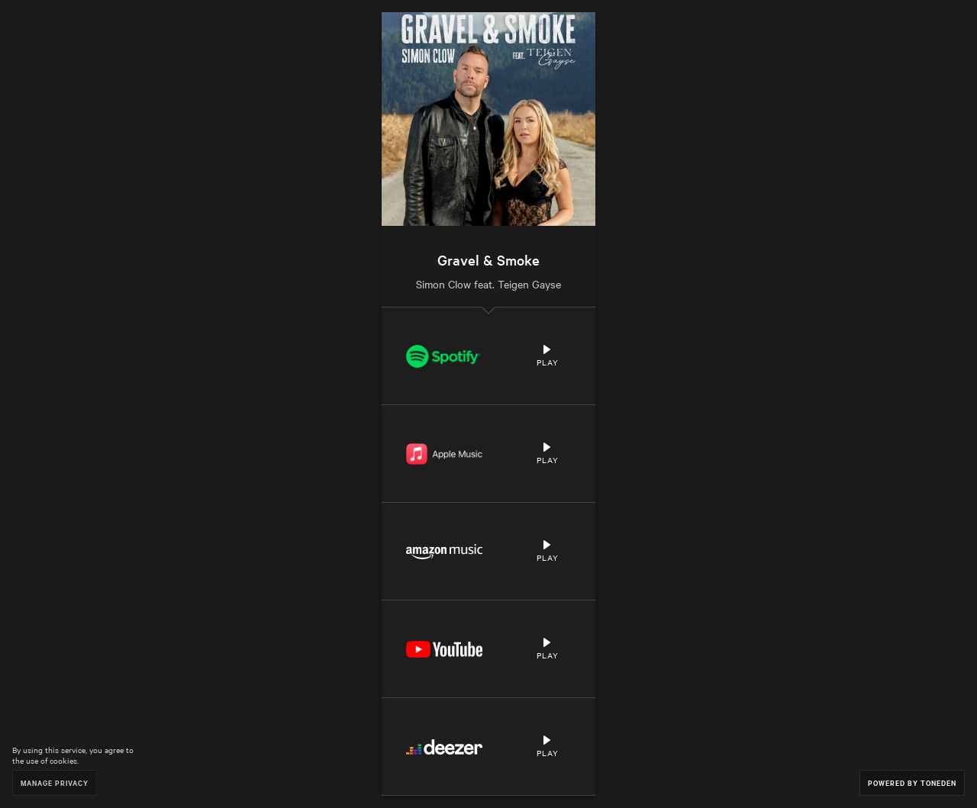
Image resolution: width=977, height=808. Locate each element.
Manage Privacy (55, 782)
